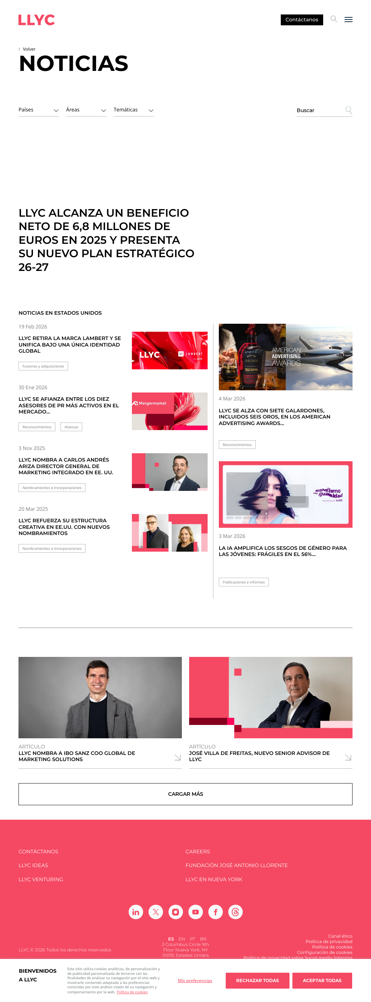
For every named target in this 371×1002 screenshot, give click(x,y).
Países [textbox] (25, 109)
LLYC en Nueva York (214, 886)
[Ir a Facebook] (215, 919)
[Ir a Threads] (235, 919)
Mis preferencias (195, 980)
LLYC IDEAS (33, 872)
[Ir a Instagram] (175, 919)
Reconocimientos (36, 427)
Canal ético (340, 943)
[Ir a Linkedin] (136, 919)
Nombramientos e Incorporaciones (52, 487)
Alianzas (71, 427)
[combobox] (38, 109)
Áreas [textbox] (73, 109)
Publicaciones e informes (244, 582)
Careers (198, 858)
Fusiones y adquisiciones (43, 366)
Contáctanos (301, 19)
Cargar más (185, 797)
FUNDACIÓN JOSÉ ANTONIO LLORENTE (237, 872)
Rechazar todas (257, 980)
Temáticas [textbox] (126, 109)
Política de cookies (132, 991)
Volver (29, 49)
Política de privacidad (329, 948)
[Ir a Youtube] (195, 919)
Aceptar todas (322, 980)
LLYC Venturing (40, 886)
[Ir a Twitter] (156, 919)
